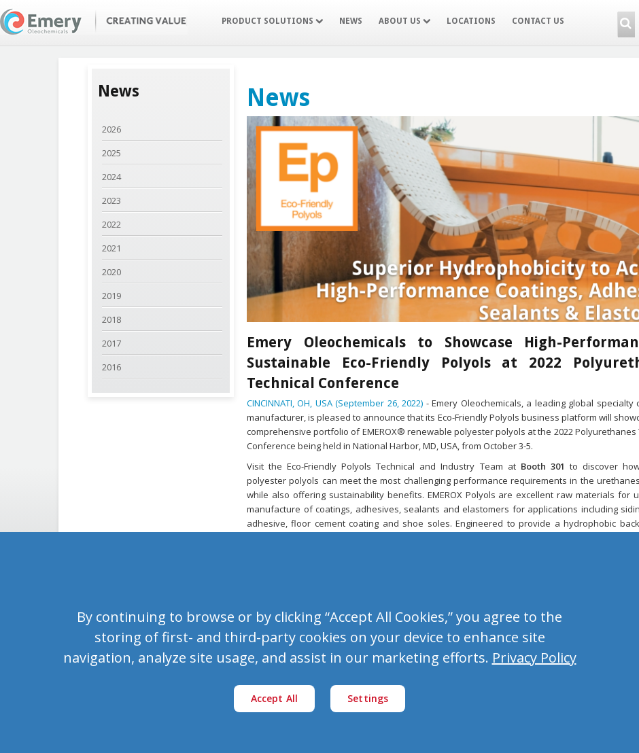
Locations (471, 21)
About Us (404, 21)
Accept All (274, 698)
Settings (367, 698)
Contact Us (538, 21)
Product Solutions (272, 21)
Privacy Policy (534, 657)
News (350, 21)
